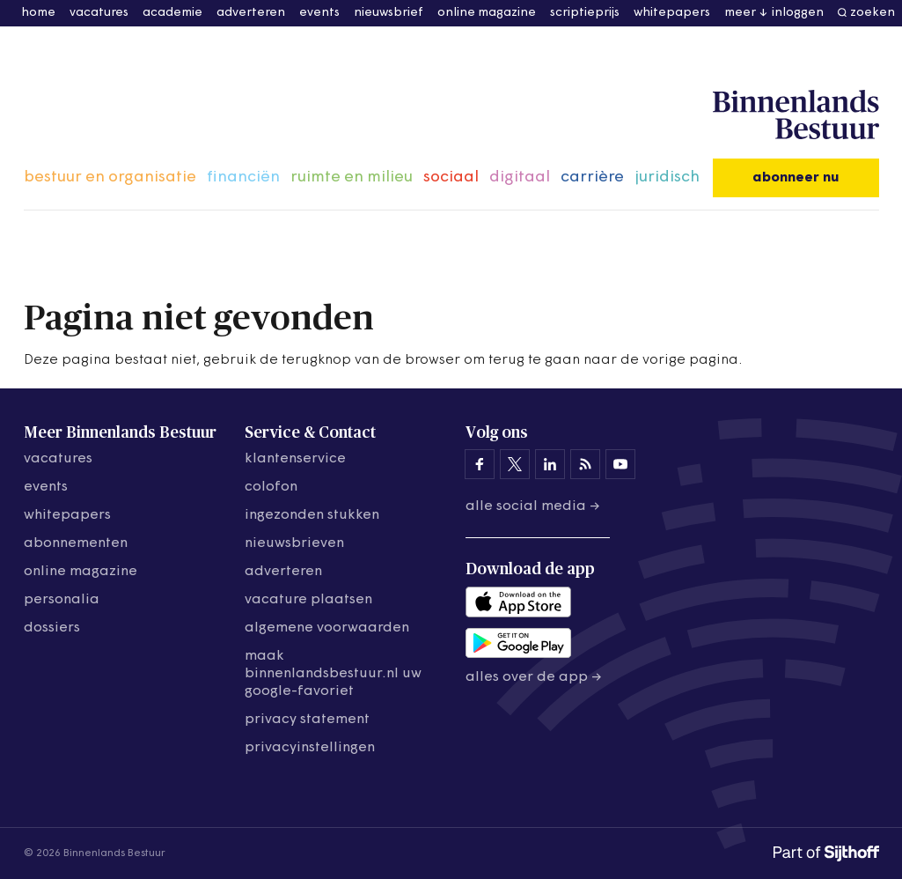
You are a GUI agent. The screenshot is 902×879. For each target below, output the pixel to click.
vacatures (99, 12)
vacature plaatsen (308, 600)
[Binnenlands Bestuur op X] (515, 464)
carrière (592, 177)
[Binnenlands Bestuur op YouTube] (620, 464)
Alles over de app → (534, 677)
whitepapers (672, 12)
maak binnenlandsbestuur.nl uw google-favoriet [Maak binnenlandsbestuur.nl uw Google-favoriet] (333, 673)
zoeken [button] (872, 12)
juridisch (667, 177)
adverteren (250, 12)
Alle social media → (533, 506)
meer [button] (740, 12)
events (319, 12)
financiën (243, 177)
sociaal (451, 177)
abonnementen (76, 543)
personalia (61, 600)
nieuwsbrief (388, 12)
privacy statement (307, 720)
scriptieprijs (585, 12)
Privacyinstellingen (310, 748)
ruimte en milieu (351, 177)
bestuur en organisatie (110, 177)
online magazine (486, 12)
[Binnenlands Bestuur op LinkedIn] (550, 464)
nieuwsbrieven (294, 543)
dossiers (52, 628)
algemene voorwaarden (327, 628)
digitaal (519, 177)
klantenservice (295, 459)
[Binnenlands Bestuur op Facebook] (480, 464)
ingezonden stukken (312, 515)
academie (172, 12)
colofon (271, 487)
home (38, 12)
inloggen (798, 12)
